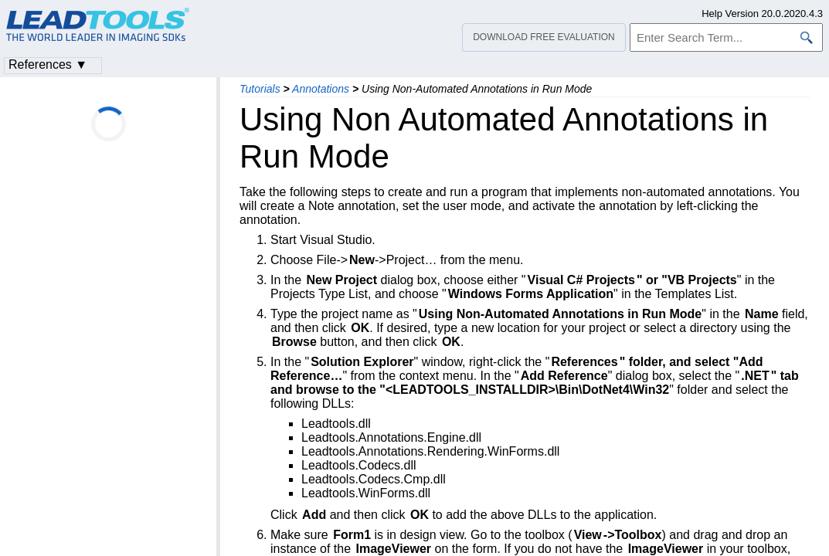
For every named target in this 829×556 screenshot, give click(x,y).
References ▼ (47, 64)
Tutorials (260, 89)
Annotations (320, 89)
